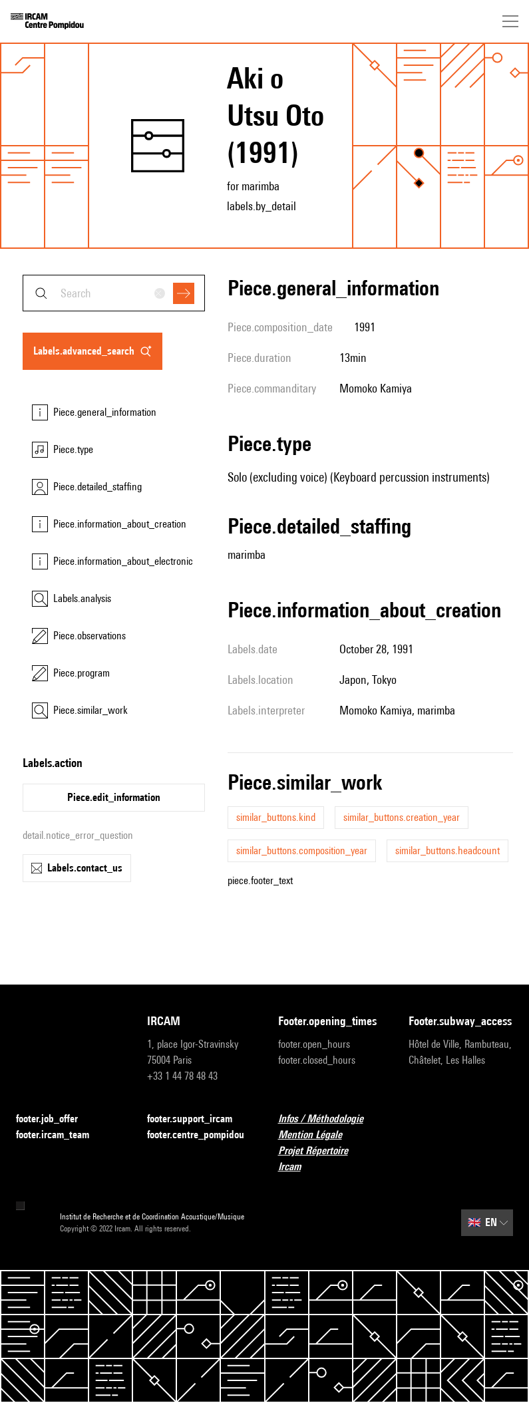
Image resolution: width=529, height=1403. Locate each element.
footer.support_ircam (197, 1119)
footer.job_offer (55, 1119)
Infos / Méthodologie (328, 1119)
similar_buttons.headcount (447, 850)
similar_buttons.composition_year (301, 850)
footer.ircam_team (60, 1135)
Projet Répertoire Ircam (330, 1158)
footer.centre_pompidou (199, 1135)
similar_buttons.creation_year (401, 817)
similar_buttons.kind (275, 817)
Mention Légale (318, 1135)
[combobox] (114, 293)
